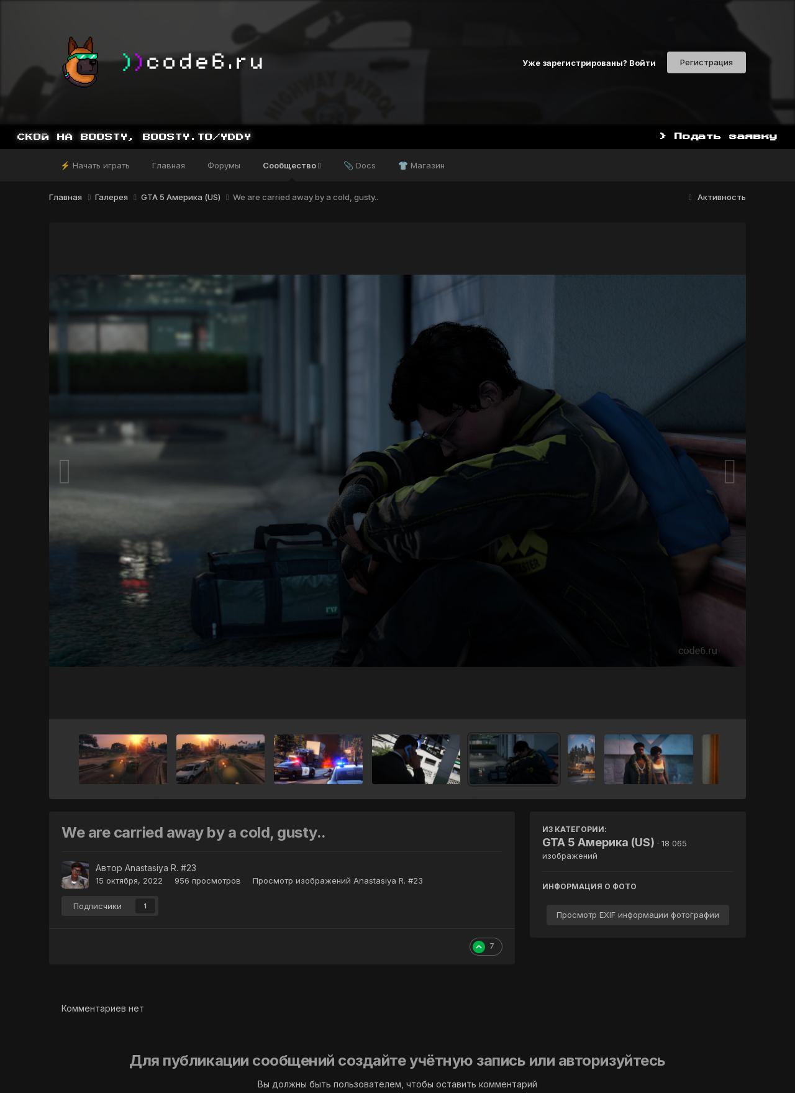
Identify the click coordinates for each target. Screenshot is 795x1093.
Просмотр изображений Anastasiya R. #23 (338, 880)
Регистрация (706, 62)
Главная (168, 165)
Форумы (223, 165)
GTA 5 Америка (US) (598, 842)
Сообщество (292, 170)
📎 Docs (359, 165)
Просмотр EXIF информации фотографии (637, 915)
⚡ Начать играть (95, 165)
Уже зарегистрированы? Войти (589, 62)
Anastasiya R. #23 (160, 867)
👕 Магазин (421, 165)
